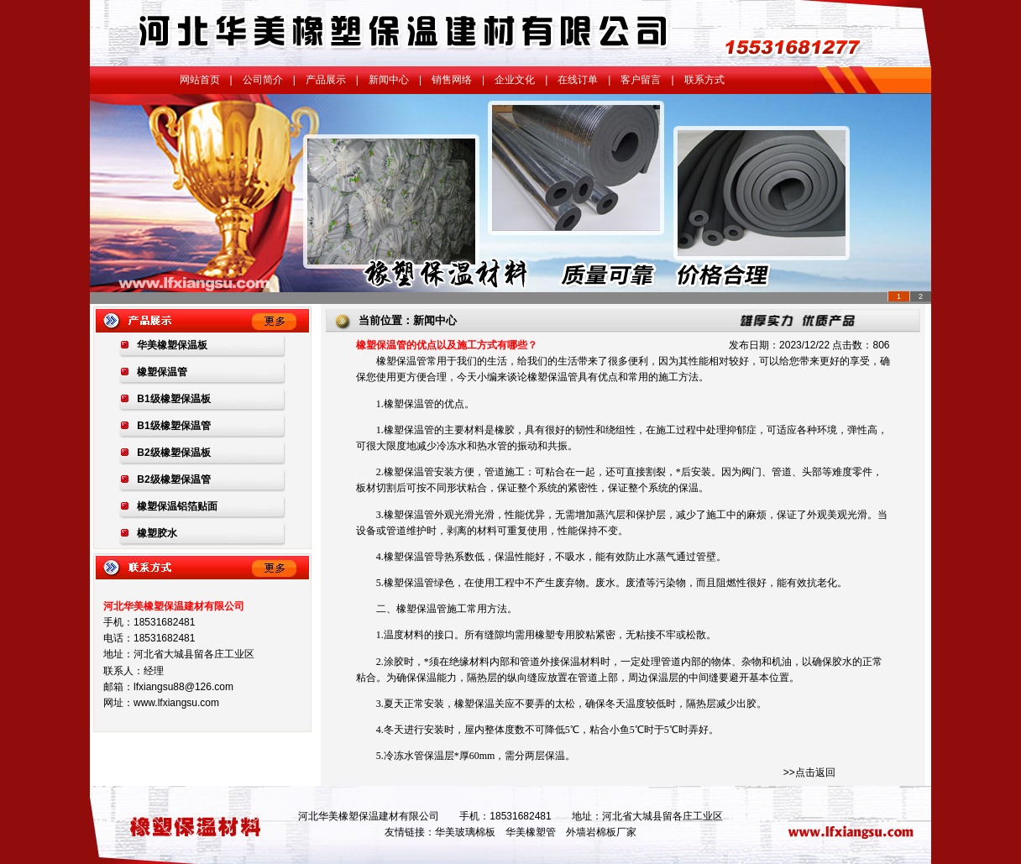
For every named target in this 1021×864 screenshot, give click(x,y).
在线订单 (578, 80)
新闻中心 (389, 80)
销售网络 (452, 80)
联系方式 (704, 80)
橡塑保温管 (401, 361)
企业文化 (515, 80)
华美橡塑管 (530, 832)
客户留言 (640, 80)
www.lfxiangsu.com (176, 703)
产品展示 (326, 80)
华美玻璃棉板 (465, 832)
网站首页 (200, 80)
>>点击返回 (809, 772)
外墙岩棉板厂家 (601, 832)
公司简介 (263, 80)
